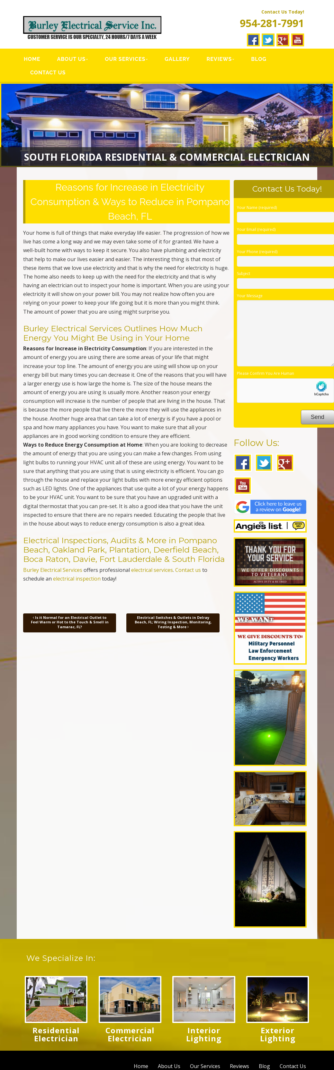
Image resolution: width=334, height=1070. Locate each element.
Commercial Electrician (130, 1034)
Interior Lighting (203, 1034)
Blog (258, 59)
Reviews (219, 59)
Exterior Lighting (277, 1034)
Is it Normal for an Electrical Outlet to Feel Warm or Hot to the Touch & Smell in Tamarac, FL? (70, 622)
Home (32, 59)
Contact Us (48, 73)
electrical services (152, 569)
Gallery (177, 59)
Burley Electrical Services (52, 569)
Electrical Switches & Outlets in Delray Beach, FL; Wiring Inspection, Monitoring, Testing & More (173, 622)
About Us (71, 59)
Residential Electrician (56, 1034)
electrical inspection (77, 578)
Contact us (188, 569)
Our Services (125, 59)
